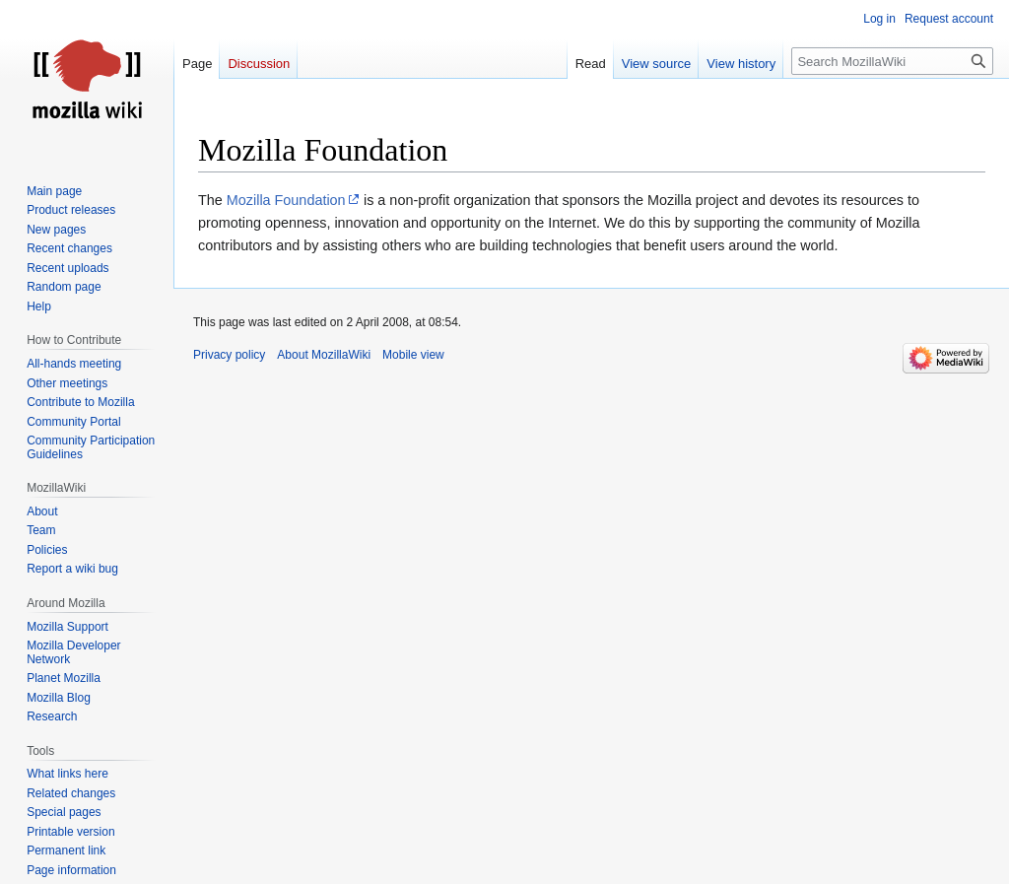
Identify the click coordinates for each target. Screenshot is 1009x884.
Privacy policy (229, 355)
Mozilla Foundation (286, 200)
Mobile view (413, 355)
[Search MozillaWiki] (892, 61)
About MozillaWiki (323, 355)
